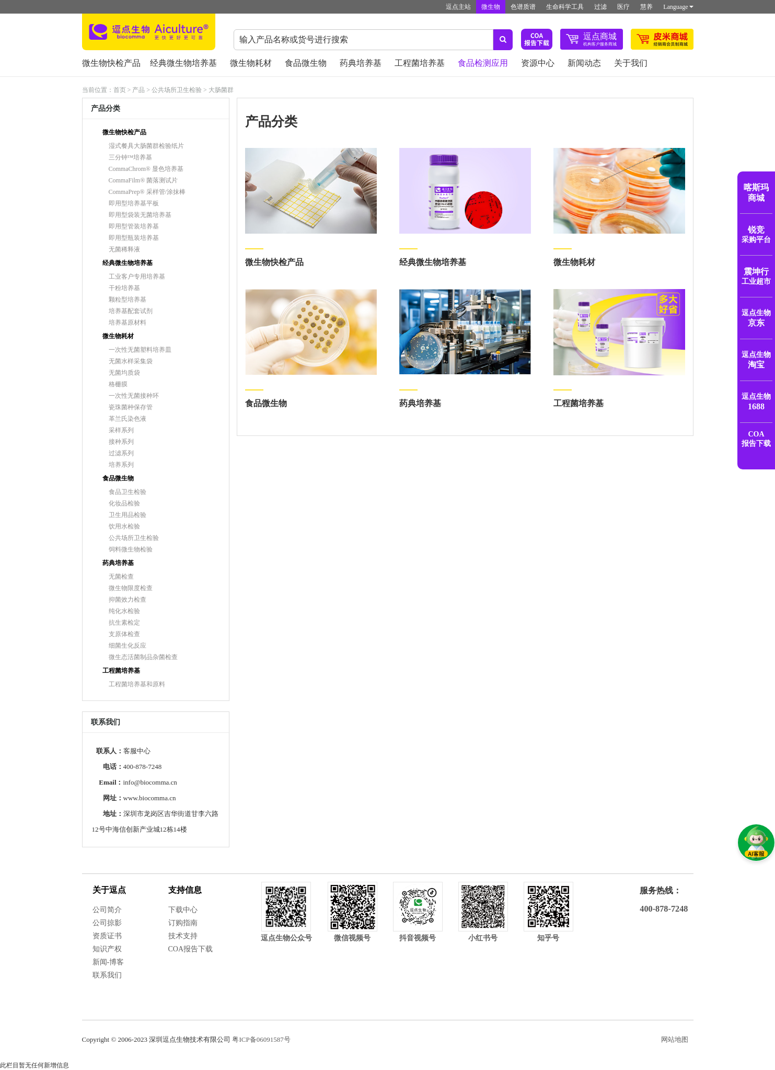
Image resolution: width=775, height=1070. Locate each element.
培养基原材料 (127, 322)
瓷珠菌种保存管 (131, 407)
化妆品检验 (124, 503)
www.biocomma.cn (149, 798)
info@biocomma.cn (150, 782)
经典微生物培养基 (183, 63)
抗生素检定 (124, 622)
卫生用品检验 (127, 515)
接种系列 (121, 441)
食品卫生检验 (127, 492)
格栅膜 (118, 384)
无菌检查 (121, 576)
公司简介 (107, 910)
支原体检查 (124, 634)
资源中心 (537, 63)
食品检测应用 (483, 63)
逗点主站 (458, 6)
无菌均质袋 (124, 372)
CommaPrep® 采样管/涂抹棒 (147, 191)
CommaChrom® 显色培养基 (146, 168)
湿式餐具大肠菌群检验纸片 (146, 145)
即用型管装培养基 (134, 226)
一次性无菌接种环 (134, 395)
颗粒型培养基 (127, 299)
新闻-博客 (108, 962)
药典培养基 (360, 63)
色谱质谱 (523, 6)
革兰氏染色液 (127, 418)
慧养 (646, 6)
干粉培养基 (124, 288)
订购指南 (183, 923)
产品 (138, 90)
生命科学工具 (565, 6)
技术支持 (183, 936)
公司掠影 (107, 923)
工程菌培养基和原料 (137, 684)
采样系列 (121, 430)
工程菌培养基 (420, 63)
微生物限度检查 (131, 588)
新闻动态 (584, 63)
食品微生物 (306, 63)
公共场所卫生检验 (177, 90)
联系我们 (107, 975)
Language (678, 6)
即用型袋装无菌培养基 (140, 214)
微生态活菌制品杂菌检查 (143, 657)
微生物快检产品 (111, 63)
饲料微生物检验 (131, 549)
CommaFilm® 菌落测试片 (143, 180)
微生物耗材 (251, 63)
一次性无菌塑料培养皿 (140, 349)
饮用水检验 (124, 526)
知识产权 (107, 949)
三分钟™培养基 (131, 157)
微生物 (490, 6)
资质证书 (107, 936)
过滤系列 (121, 453)
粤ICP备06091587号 (261, 1039)
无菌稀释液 (124, 249)
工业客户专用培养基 (137, 276)
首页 (119, 90)
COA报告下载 (190, 949)
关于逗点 (109, 889)
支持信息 (185, 889)
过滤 (600, 6)
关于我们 (630, 63)
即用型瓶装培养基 (134, 237)
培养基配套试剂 (131, 311)
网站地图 (674, 1039)
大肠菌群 (221, 90)
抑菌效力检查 (127, 599)
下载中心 (183, 910)
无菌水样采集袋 (131, 361)
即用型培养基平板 (134, 203)
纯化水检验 (124, 611)
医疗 (623, 6)
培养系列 (121, 464)
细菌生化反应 (127, 645)
